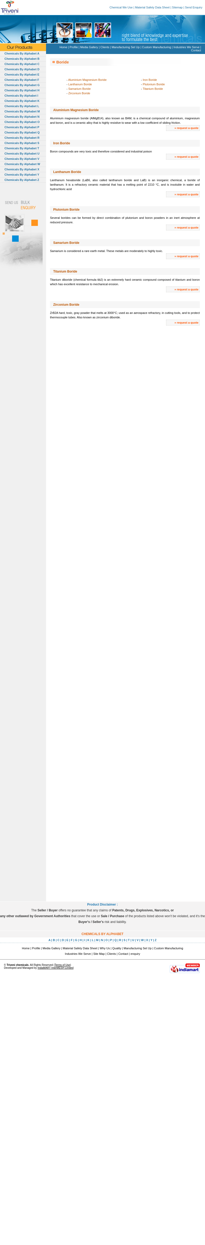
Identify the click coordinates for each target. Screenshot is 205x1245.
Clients (105, 47)
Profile (74, 47)
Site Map (98, 953)
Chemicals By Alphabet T (21, 148)
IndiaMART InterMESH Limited (55, 967)
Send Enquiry (193, 7)
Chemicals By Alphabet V (21, 158)
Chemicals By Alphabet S (21, 143)
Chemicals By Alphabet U (21, 153)
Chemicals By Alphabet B (21, 58)
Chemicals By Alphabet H (21, 90)
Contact (196, 50)
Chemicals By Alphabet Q (21, 132)
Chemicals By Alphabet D (21, 69)
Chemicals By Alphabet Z (21, 179)
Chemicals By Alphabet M (22, 111)
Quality (116, 948)
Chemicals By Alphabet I (21, 95)
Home (63, 47)
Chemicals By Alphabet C (21, 64)
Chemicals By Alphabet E (21, 74)
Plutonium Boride (154, 84)
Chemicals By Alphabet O (21, 121)
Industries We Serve (186, 47)
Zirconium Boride (79, 93)
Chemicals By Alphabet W (22, 164)
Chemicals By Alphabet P (21, 127)
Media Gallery (89, 47)
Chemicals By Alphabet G (21, 85)
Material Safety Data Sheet (152, 7)
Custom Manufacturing (156, 47)
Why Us (105, 948)
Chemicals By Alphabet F (21, 79)
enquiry (135, 953)
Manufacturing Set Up (125, 47)
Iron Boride (150, 79)
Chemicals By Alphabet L (21, 106)
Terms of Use (62, 965)
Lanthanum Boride (80, 84)
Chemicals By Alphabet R (21, 137)
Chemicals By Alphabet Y (21, 174)
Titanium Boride (153, 88)
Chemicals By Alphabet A (21, 53)
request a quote (187, 128)
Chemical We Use (121, 7)
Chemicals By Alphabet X (21, 169)
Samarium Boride (79, 88)
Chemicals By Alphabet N (21, 116)
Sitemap (177, 7)
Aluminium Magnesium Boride (87, 79)
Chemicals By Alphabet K (21, 100)
